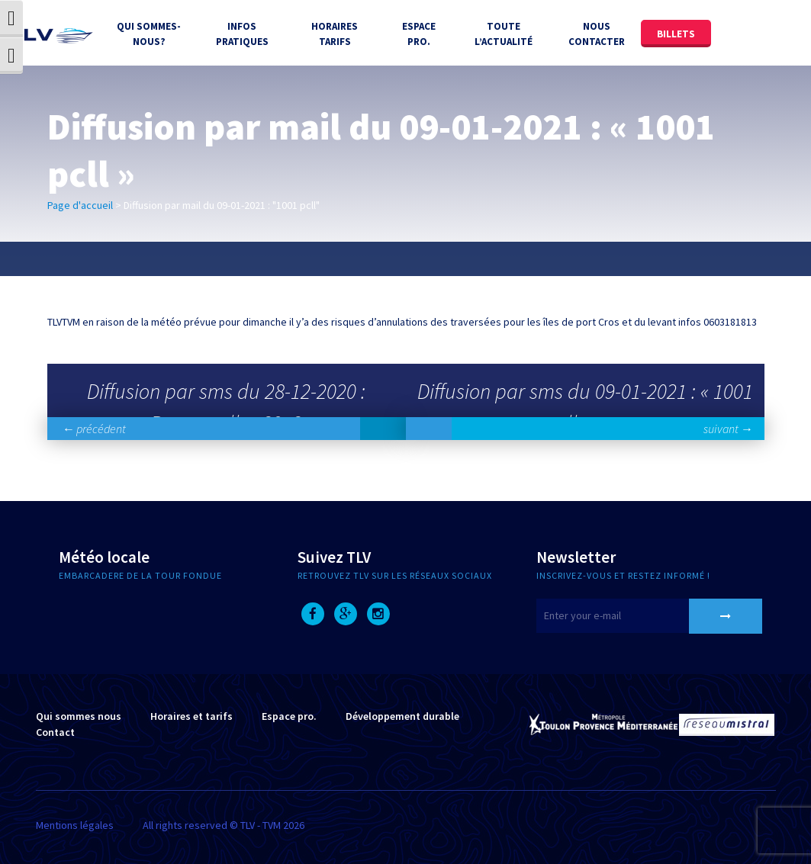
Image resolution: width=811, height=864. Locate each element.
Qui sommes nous (78, 716)
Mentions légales (75, 825)
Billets (676, 33)
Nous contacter (596, 34)
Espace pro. (289, 716)
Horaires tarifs (334, 34)
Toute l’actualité (504, 34)
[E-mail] (631, 616)
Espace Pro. (419, 34)
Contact (55, 732)
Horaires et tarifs (191, 716)
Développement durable (402, 716)
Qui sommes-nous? (149, 34)
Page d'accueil (80, 205)
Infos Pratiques (242, 34)
